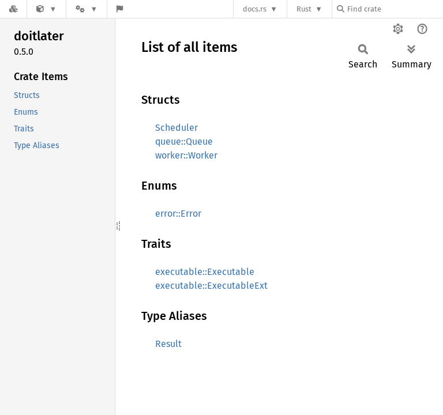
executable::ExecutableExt (211, 285)
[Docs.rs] (13, 9)
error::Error (178, 213)
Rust (303, 9)
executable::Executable (204, 271)
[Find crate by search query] (394, 9)
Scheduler (176, 127)
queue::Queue (184, 141)
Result (168, 343)
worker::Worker (186, 155)
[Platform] (86, 9)
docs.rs (254, 9)
